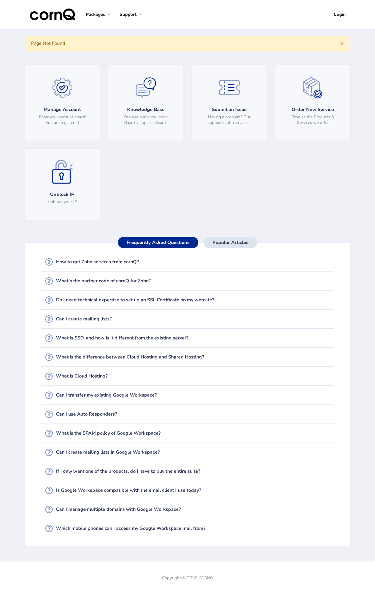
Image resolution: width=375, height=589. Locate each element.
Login (340, 14)
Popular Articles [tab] (230, 242)
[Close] (342, 43)
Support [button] (128, 14)
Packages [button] (95, 14)
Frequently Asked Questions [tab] (158, 242)
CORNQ (206, 578)
